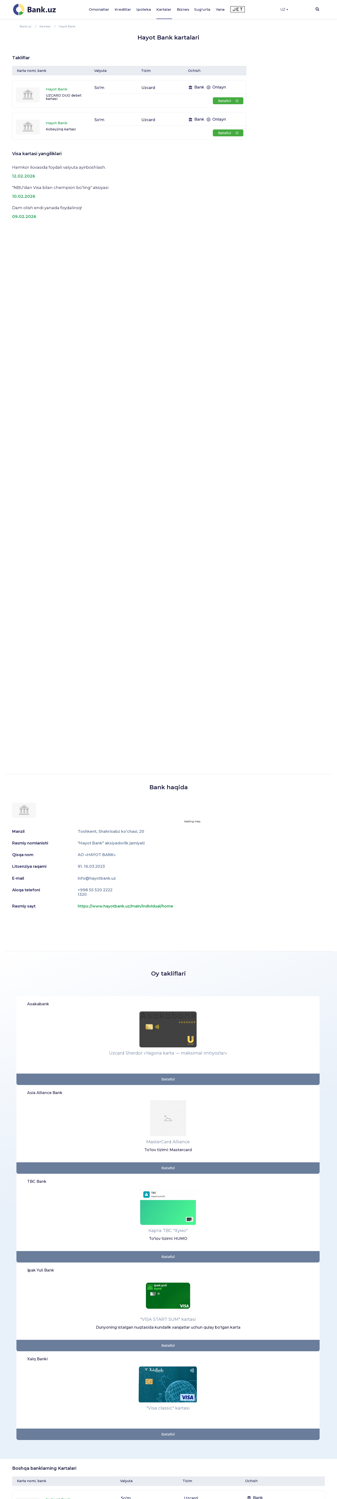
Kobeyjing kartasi (61, 129)
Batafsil (228, 101)
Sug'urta (202, 9)
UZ (284, 9)
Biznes (183, 9)
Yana (220, 9)
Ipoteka (143, 9)
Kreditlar (123, 9)
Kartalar (163, 9)
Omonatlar (99, 9)
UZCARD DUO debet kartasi (64, 97)
